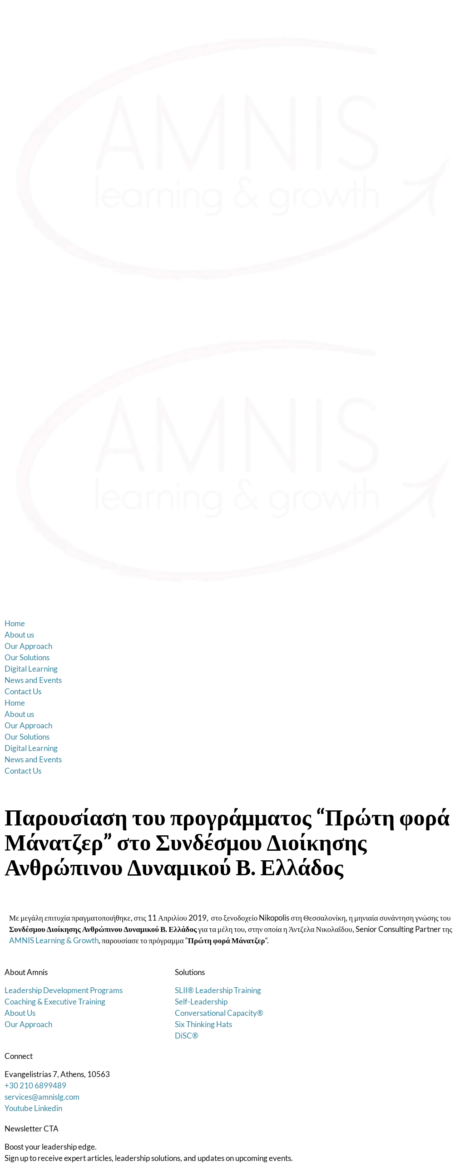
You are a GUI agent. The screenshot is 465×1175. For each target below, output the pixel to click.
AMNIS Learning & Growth (54, 940)
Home (15, 623)
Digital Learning (31, 668)
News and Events (33, 680)
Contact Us (23, 691)
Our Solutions (27, 657)
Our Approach (28, 646)
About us (19, 634)
